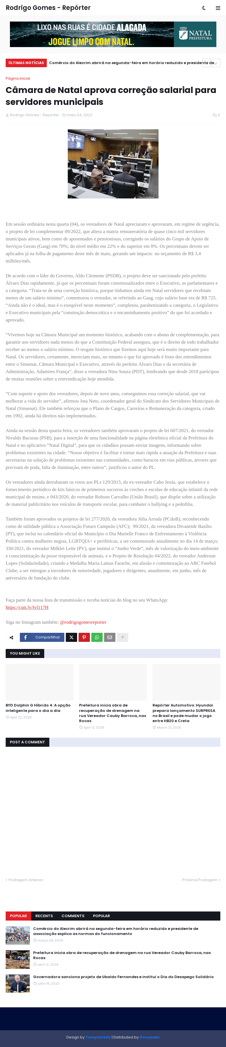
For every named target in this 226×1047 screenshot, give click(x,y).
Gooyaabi (150, 1037)
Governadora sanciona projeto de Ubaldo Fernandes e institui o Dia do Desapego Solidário (123, 977)
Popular (18, 916)
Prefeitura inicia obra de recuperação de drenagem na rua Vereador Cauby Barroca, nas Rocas (112, 713)
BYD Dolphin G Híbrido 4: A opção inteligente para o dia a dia (38, 708)
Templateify (98, 1037)
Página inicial (18, 78)
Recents (44, 916)
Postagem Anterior (26, 880)
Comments (73, 916)
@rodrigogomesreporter (83, 622)
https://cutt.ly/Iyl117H (27, 607)
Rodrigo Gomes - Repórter (48, 7)
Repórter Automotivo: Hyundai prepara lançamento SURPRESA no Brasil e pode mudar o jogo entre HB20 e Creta (184, 713)
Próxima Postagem (199, 880)
